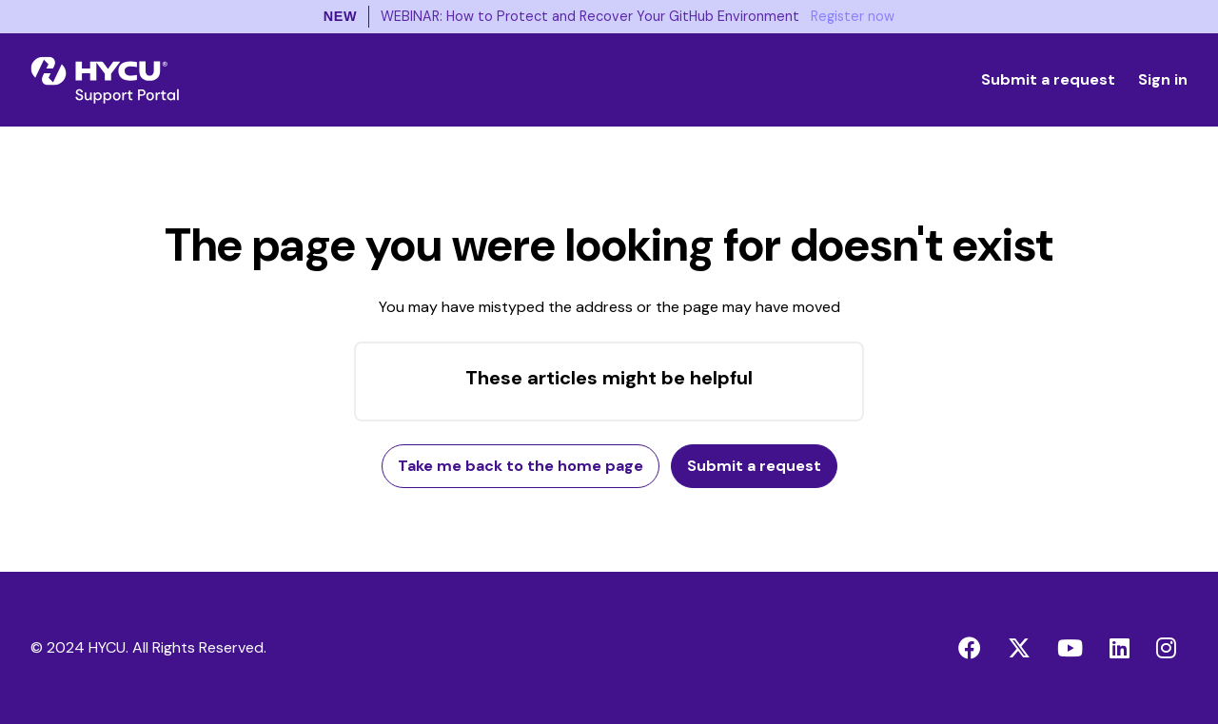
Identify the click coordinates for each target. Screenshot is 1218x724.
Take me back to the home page (520, 466)
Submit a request (1048, 79)
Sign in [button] (1163, 79)
